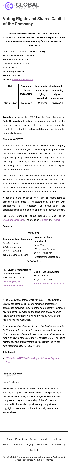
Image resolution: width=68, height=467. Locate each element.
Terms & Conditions (12, 444)
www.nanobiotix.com (22, 79)
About (10, 439)
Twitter (56, 220)
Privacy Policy (58, 444)
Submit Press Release (50, 439)
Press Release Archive (26, 439)
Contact (34, 450)
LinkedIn (44, 220)
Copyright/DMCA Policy (37, 444)
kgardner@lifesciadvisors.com (49, 283)
